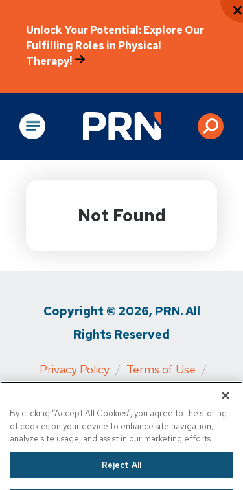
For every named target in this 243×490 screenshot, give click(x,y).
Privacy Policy (75, 369)
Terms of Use (161, 369)
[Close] (225, 404)
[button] (211, 126)
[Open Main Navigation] (32, 126)
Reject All (121, 472)
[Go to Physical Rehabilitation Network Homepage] (122, 126)
